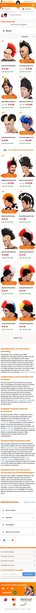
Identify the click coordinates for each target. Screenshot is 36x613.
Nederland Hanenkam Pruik (11, 216)
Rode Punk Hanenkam (9, 66)
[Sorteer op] (27, 37)
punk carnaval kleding (11, 448)
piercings (29, 428)
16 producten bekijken (19, 25)
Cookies (28, 609)
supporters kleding (7, 430)
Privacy (23, 609)
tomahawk (17, 420)
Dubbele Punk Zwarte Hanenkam (12, 137)
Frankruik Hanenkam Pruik (10, 323)
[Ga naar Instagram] (3, 588)
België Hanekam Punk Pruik (10, 180)
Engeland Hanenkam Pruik (10, 288)
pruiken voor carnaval (27, 372)
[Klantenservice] (29, 1)
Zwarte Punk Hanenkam (9, 252)
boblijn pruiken (7, 485)
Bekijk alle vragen (29, 502)
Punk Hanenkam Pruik (26, 216)
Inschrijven (29, 574)
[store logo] (18, 3)
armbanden (10, 428)
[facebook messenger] (4, 540)
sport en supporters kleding (23, 400)
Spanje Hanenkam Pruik (27, 288)
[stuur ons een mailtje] (12, 540)
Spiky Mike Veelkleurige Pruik (11, 101)
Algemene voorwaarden (12, 609)
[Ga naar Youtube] (12, 588)
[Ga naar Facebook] (8, 588)
